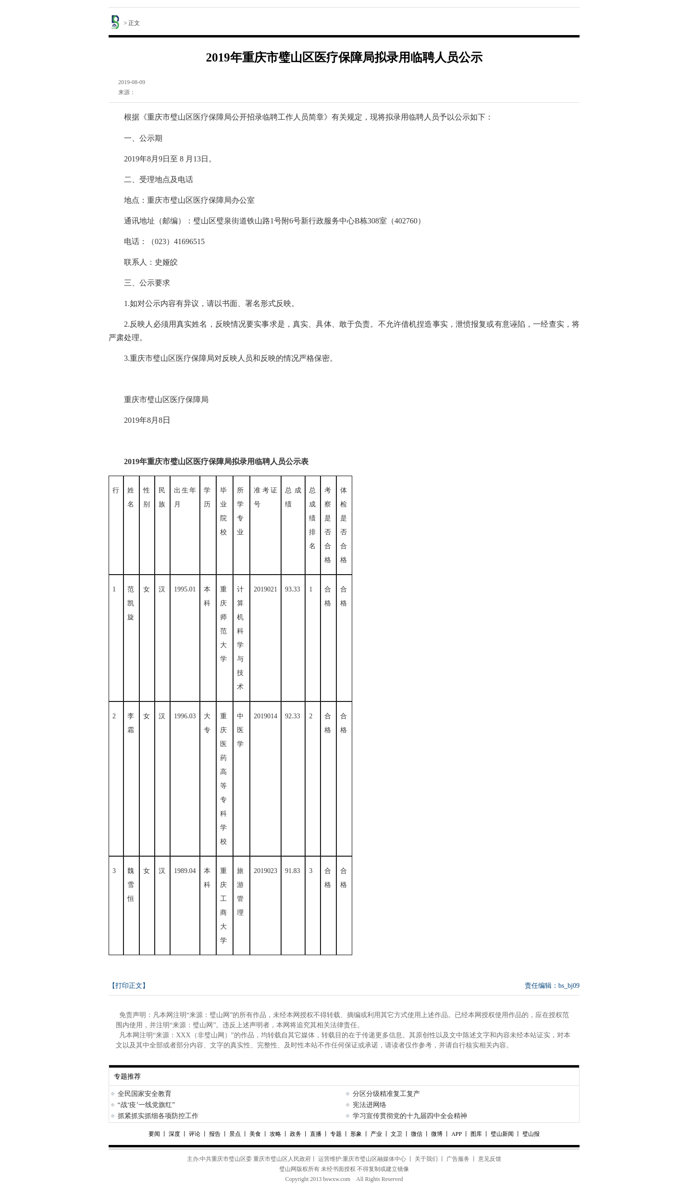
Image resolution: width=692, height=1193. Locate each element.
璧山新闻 (502, 1134)
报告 (215, 1134)
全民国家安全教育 (145, 1093)
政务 (295, 1134)
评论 (194, 1134)
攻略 (275, 1134)
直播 (315, 1134)
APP (456, 1134)
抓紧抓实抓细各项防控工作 (158, 1115)
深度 (175, 1134)
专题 (336, 1134)
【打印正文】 (129, 985)
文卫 (396, 1134)
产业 (376, 1134)
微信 (416, 1134)
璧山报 (531, 1134)
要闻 (154, 1134)
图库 (476, 1134)
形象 (356, 1134)
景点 (235, 1134)
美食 (255, 1134)
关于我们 (426, 1159)
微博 (437, 1134)
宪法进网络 (369, 1104)
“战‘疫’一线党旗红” (146, 1104)
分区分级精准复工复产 (386, 1093)
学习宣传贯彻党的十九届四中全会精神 (410, 1115)
